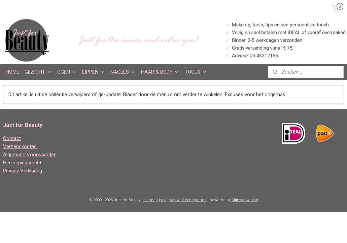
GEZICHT (38, 72)
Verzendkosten (20, 146)
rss (163, 200)
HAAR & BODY (160, 72)
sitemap (150, 200)
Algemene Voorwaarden (30, 155)
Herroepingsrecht (22, 163)
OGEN (67, 72)
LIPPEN (93, 72)
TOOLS (196, 72)
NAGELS (123, 72)
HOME (12, 72)
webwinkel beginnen (188, 200)
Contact (12, 138)
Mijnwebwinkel (245, 200)
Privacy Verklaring (22, 171)
